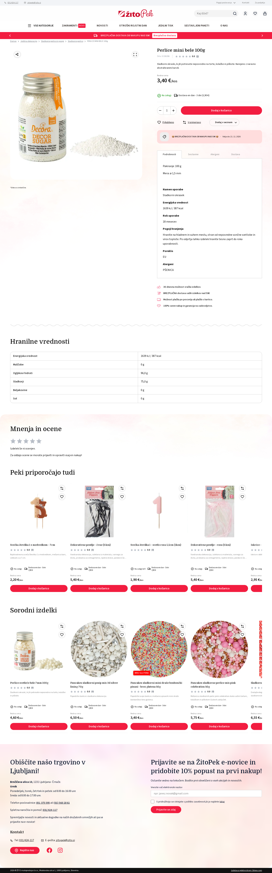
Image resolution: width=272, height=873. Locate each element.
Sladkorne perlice (75, 41)
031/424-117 (13, 2)
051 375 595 (43, 803)
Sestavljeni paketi (196, 25)
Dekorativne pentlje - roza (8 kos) (211, 544)
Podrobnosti (169, 154)
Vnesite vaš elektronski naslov (166, 787)
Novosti (102, 25)
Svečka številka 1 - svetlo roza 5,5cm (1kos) (155, 544)
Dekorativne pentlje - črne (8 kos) (90, 544)
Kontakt (245, 2)
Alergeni (215, 154)
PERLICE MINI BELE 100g (97, 41)
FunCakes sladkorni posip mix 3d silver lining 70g (94, 684)
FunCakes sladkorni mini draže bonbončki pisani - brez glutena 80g (156, 684)
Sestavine (193, 154)
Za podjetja (260, 2)
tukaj (222, 801)
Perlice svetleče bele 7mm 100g (29, 682)
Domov (13, 41)
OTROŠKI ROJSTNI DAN (133, 25)
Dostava (235, 154)
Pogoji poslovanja (224, 2)
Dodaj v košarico (221, 110)
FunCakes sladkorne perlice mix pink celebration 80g (213, 684)
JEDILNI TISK (165, 25)
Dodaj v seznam (227, 122)
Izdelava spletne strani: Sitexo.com (246, 870)
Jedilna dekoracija (28, 41)
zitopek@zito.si (34, 2)
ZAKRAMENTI (74, 26)
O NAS (224, 25)
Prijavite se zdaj (166, 810)
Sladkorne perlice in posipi (52, 41)
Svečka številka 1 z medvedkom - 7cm (32, 544)
